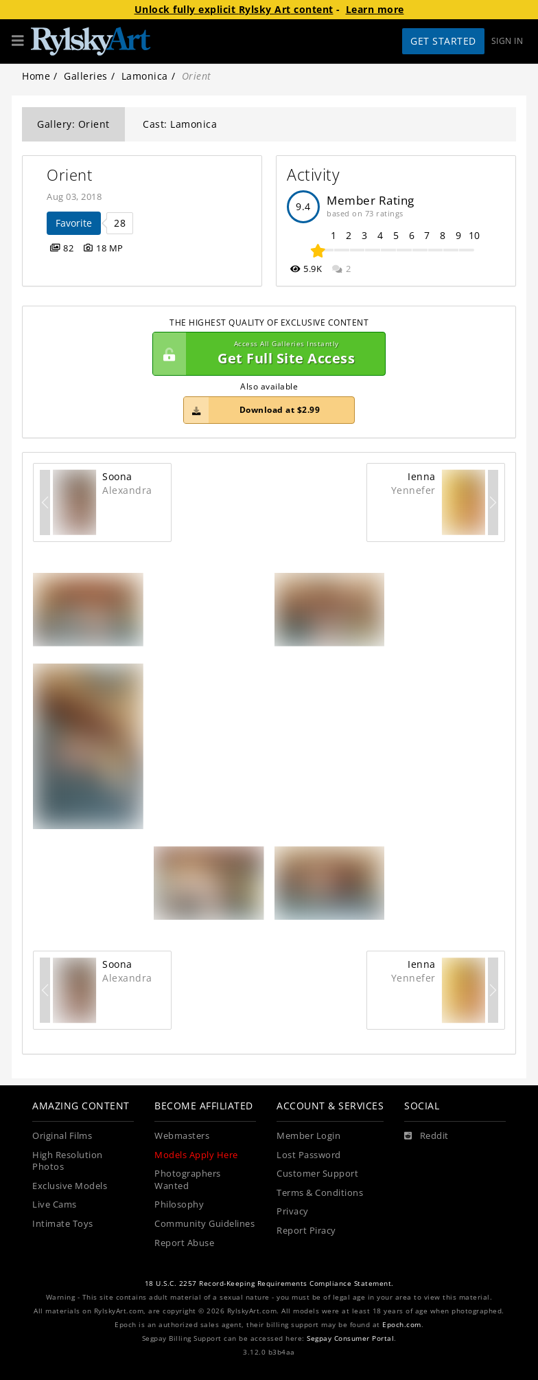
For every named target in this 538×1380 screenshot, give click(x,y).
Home (36, 75)
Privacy (293, 1211)
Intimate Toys (62, 1224)
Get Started (443, 40)
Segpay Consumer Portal (350, 1338)
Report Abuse (184, 1243)
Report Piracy (306, 1230)
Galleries (86, 75)
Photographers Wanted (187, 1180)
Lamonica (144, 75)
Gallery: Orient (73, 124)
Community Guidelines (204, 1224)
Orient (69, 174)
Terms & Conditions (320, 1193)
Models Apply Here (196, 1155)
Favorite (74, 222)
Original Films (62, 1136)
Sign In (507, 41)
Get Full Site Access (265, 353)
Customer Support (317, 1173)
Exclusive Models (69, 1186)
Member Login (308, 1136)
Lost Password (309, 1155)
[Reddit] (426, 1136)
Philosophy (179, 1204)
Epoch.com (401, 1324)
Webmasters (181, 1136)
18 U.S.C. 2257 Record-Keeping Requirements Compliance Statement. (269, 1283)
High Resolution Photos (67, 1161)
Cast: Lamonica (180, 124)
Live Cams (54, 1204)
